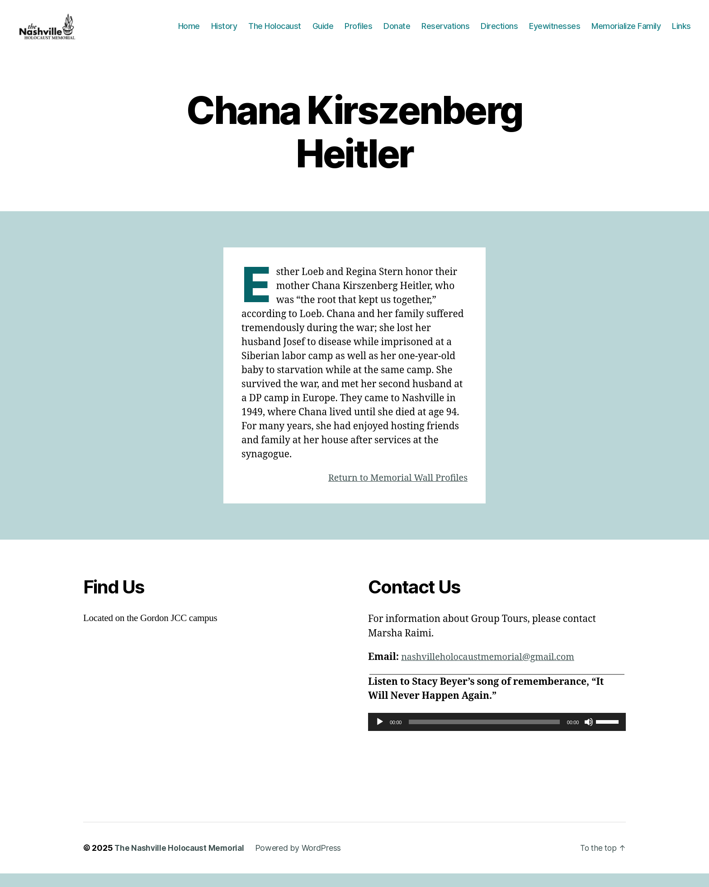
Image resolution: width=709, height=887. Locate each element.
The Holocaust (274, 33)
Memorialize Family (626, 33)
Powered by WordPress (302, 861)
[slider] (484, 735)
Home (189, 33)
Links (681, 33)
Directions (499, 33)
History (224, 33)
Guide (323, 33)
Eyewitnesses (554, 33)
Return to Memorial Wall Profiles (393, 491)
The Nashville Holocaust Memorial (180, 861)
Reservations (445, 33)
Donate (396, 33)
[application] (497, 735)
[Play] (379, 735)
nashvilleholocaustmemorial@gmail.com (493, 670)
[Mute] (588, 735)
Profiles (358, 33)
